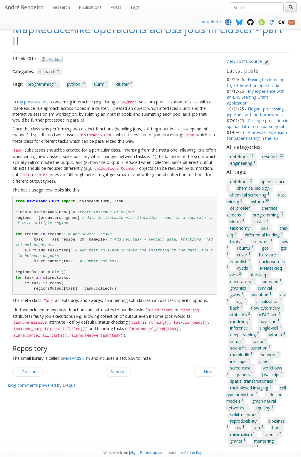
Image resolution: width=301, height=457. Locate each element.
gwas (236, 294)
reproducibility (245, 421)
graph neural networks (251, 404)
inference (240, 328)
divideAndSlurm (75, 358)
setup (237, 341)
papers (245, 374)
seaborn (270, 354)
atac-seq (259, 274)
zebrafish (240, 261)
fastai (259, 341)
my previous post (33, 102)
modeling (240, 321)
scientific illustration (250, 348)
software (262, 241)
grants (237, 441)
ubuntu (245, 248)
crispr (243, 254)
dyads (244, 268)
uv (240, 427)
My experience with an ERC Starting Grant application (256, 97)
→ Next (205, 371)
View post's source (248, 61)
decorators (242, 281)
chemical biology (254, 188)
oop (235, 274)
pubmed (272, 281)
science (272, 434)
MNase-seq (272, 268)
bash (236, 308)
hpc (277, 427)
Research (61, 7)
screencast (242, 367)
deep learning (244, 334)
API (266, 228)
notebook (242, 156)
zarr (258, 427)
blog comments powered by (42, 385)
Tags (135, 7)
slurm (100, 83)
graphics (239, 288)
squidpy (264, 407)
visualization (268, 301)
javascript (272, 374)
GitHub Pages (195, 452)
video (265, 361)
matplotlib (241, 354)
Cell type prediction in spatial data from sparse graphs (257, 123)
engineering (242, 163)
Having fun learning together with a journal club (255, 82)
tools (236, 241)
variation (261, 294)
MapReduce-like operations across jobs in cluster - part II (147, 35)
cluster (124, 83)
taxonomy (241, 228)
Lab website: (210, 21)
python (76, 83)
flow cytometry (267, 308)
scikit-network (245, 414)
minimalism (242, 434)
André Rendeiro (24, 7)
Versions (55, 59)
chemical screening (249, 194)
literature (269, 254)
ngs (242, 301)
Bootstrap (148, 452)
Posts (116, 7)
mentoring (265, 441)
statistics (240, 314)
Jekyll (133, 452)
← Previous (28, 371)
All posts (118, 371)
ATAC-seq (269, 314)
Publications (90, 7)
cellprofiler (241, 208)
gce (267, 248)
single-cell (270, 328)
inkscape (240, 361)
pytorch (276, 334)
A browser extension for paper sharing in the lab (257, 135)
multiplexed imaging (250, 387)
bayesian (269, 321)
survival (266, 288)
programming (43, 83)
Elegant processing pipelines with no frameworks (255, 111)
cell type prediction (256, 391)
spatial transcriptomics (253, 381)
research (49, 71)
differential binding (263, 234)
